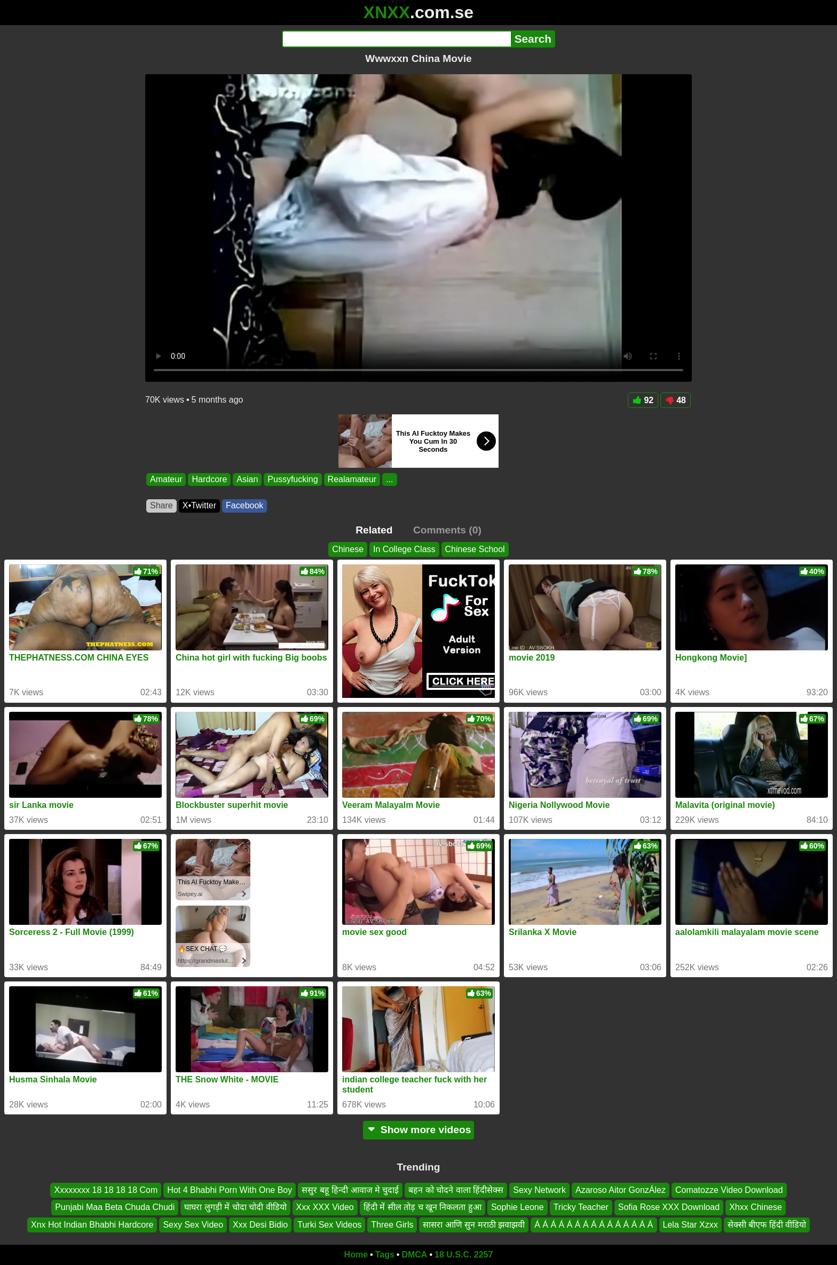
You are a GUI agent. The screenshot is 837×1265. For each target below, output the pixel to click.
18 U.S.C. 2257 (464, 1254)
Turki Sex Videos (329, 1224)
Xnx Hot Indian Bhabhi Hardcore (92, 1224)
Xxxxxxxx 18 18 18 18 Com (105, 1190)
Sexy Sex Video (193, 1224)
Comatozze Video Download (729, 1190)
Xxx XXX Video (325, 1207)
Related (374, 530)
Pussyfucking (292, 479)
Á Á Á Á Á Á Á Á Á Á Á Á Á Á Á (593, 1224)
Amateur (166, 479)
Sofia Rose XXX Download (669, 1207)
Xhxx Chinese (755, 1207)
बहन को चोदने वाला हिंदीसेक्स (455, 1190)
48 (675, 400)
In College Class (404, 549)
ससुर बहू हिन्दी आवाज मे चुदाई (350, 1190)
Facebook (244, 505)
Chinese (348, 549)
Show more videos (418, 1129)
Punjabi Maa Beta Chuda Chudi (115, 1207)
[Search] (396, 39)
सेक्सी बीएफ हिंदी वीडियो (767, 1224)
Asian (247, 479)
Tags (384, 1254)
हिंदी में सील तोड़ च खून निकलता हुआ (422, 1207)
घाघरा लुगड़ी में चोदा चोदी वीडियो (235, 1207)
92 (643, 400)
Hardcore (209, 479)
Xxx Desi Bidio (260, 1224)
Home (356, 1254)
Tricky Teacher (581, 1207)
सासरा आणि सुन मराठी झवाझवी (474, 1224)
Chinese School (475, 549)
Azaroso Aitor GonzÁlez (620, 1190)
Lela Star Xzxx (690, 1224)
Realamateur (352, 479)
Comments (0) (447, 530)
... (389, 479)
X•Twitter (199, 505)
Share (161, 505)
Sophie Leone (517, 1207)
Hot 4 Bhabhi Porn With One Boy (229, 1190)
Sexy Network (539, 1190)
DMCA (414, 1254)
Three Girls (392, 1224)
